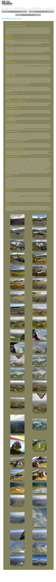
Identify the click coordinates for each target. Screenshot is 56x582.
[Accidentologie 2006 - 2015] (14, 11)
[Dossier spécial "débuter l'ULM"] (28, 15)
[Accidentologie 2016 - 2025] (41, 11)
